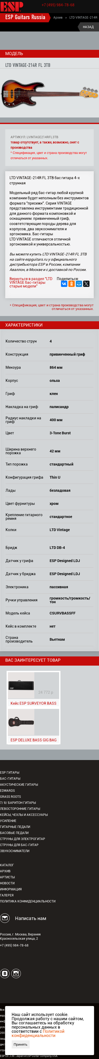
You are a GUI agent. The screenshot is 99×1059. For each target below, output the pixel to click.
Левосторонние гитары (20, 809)
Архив (58, 17)
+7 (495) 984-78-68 (58, 5)
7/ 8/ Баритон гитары (18, 803)
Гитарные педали (15, 827)
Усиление (8, 821)
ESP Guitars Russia (25, 17)
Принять (20, 1044)
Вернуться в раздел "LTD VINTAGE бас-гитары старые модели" (31, 282)
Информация (11, 889)
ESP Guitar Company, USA (41, 1056)
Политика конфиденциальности (27, 901)
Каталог (7, 865)
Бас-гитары (10, 778)
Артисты (7, 877)
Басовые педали (14, 833)
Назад (88, 27)
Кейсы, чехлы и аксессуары (24, 815)
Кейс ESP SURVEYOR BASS (33, 703)
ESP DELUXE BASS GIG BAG (33, 740)
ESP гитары (9, 772)
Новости (7, 883)
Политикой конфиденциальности (38, 1033)
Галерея (6, 895)
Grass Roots (10, 797)
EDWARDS (7, 791)
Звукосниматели (14, 851)
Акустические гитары (19, 785)
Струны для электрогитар (22, 839)
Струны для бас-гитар (19, 845)
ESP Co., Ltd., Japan (12, 1056)
